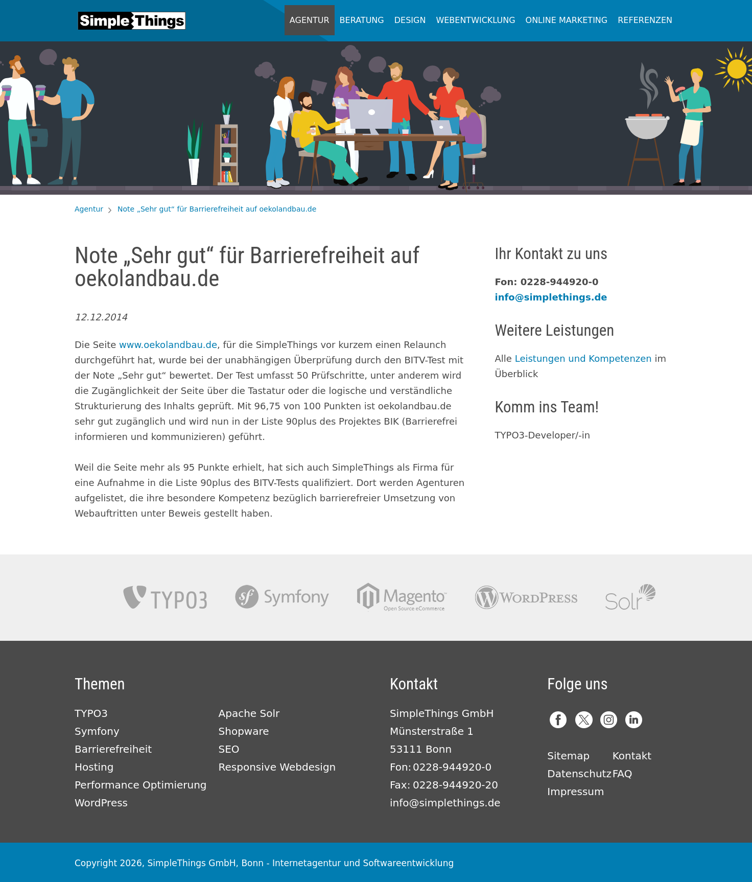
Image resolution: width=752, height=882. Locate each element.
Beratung (362, 20)
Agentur (310, 20)
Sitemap (568, 756)
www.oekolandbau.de (168, 344)
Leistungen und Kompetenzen (583, 358)
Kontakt (632, 756)
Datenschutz (579, 774)
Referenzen (645, 20)
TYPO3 (165, 597)
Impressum (575, 791)
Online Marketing (567, 20)
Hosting (94, 767)
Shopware (244, 731)
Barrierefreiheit (113, 749)
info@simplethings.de (551, 297)
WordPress (101, 803)
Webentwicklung (475, 20)
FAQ (622, 774)
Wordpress (526, 597)
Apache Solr (630, 597)
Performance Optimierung (141, 785)
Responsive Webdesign (277, 767)
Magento (402, 597)
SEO (229, 749)
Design (410, 20)
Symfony (282, 597)
